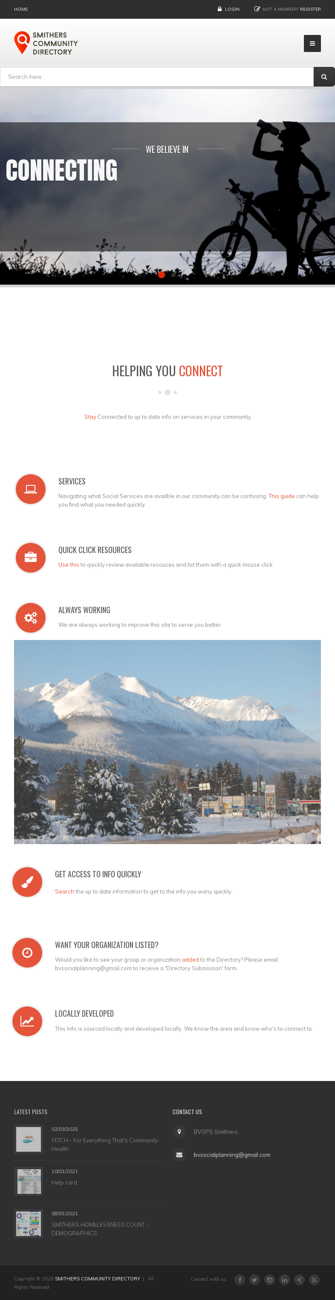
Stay (90, 419)
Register (310, 9)
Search (61, 891)
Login (232, 9)
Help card (64, 1182)
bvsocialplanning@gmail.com (229, 1154)
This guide (284, 496)
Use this (71, 564)
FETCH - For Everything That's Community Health (105, 1144)
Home (21, 9)
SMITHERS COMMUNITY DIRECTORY (97, 1279)
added (187, 959)
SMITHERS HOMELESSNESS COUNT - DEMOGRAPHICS (100, 1229)
